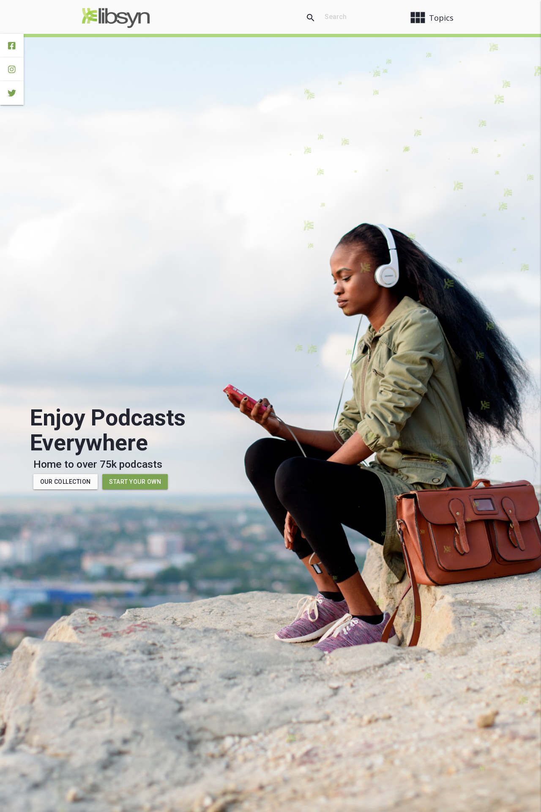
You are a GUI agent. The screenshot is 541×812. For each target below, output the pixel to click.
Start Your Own (135, 481)
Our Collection (65, 481)
